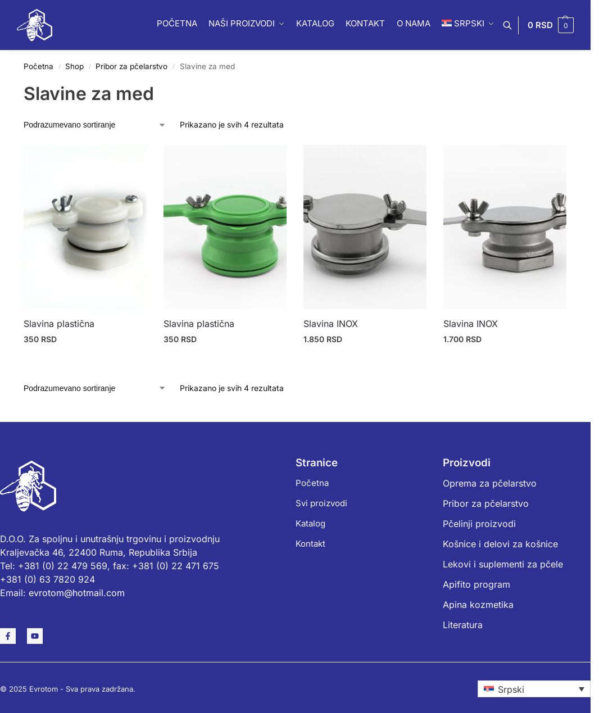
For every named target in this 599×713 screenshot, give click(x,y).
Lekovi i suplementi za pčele (503, 564)
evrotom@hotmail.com (77, 592)
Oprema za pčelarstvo (490, 483)
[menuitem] (534, 688)
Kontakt (310, 543)
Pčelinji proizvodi (479, 523)
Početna (38, 66)
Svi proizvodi (321, 503)
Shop (74, 66)
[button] (551, 25)
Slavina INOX (330, 323)
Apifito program (476, 584)
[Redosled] (95, 124)
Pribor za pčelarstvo (131, 66)
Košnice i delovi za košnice (500, 543)
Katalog (310, 523)
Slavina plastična (59, 323)
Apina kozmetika (478, 604)
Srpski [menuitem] (511, 689)
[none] (534, 688)
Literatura (463, 624)
